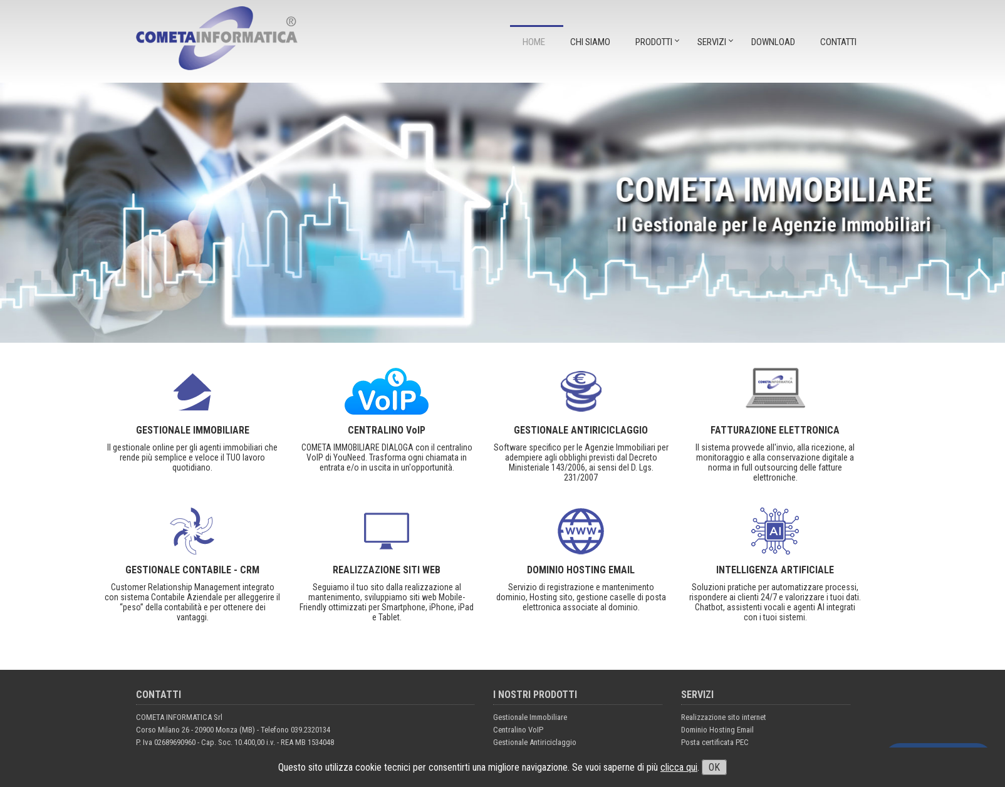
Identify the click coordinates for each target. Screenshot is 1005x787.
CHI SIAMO (590, 42)
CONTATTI (838, 42)
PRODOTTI (653, 42)
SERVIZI (711, 42)
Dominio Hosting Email (717, 729)
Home (534, 42)
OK (714, 767)
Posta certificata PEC (715, 742)
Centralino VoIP (518, 729)
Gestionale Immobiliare (530, 717)
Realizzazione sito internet (723, 717)
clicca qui (678, 767)
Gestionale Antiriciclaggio (534, 742)
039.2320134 (310, 729)
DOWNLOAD (773, 42)
